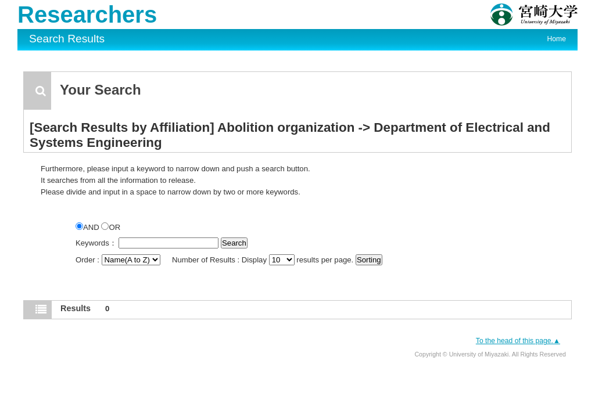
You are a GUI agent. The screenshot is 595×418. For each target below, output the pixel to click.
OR (110, 227)
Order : (119, 259)
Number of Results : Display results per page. (264, 259)
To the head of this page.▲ (518, 341)
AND (88, 227)
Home (556, 39)
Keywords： (96, 243)
